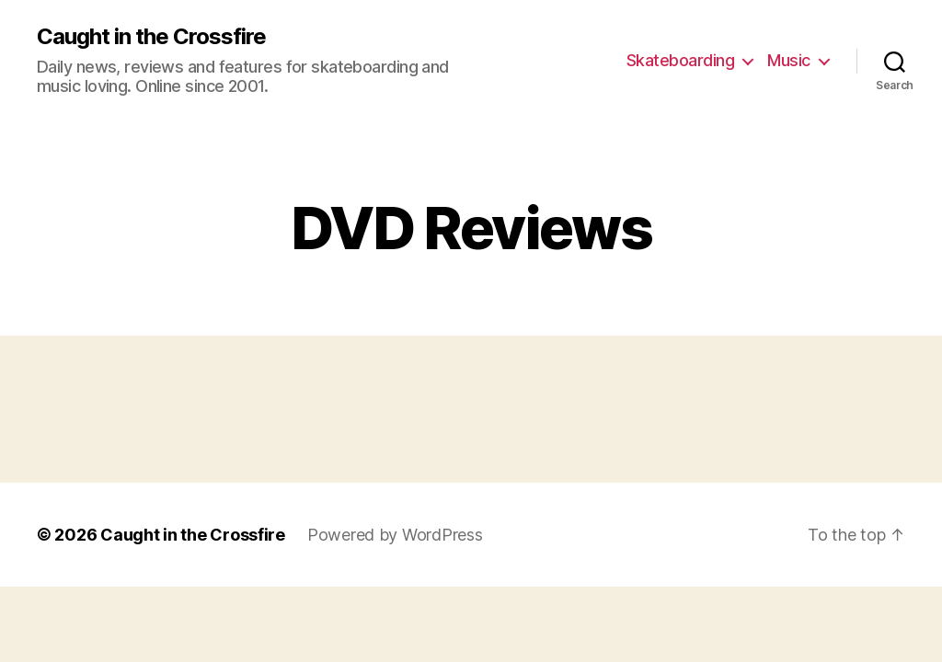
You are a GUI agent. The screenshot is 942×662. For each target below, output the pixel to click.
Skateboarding (680, 60)
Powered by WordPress (395, 534)
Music (788, 60)
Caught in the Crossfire (151, 37)
